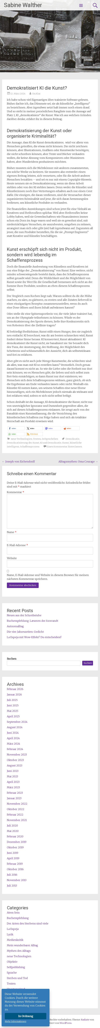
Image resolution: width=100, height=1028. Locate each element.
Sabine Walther (23, 5)
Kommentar (15, 492)
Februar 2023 (15, 792)
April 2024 (13, 738)
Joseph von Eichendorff (18, 461)
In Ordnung (25, 1016)
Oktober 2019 (15, 847)
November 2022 (17, 803)
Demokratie (72, 438)
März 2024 (13, 743)
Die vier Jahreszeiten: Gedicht (25, 631)
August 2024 (15, 727)
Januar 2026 (14, 694)
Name (11, 532)
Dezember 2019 (16, 841)
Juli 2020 (12, 825)
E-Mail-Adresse (17, 545)
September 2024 (17, 721)
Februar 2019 (15, 863)
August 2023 (14, 765)
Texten (37, 438)
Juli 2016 (12, 874)
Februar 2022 (15, 814)
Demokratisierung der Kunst (23, 442)
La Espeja (13, 929)
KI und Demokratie (50, 442)
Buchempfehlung (18, 918)
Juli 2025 (12, 700)
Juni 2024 (13, 732)
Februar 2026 (15, 689)
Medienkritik (15, 939)
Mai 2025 (12, 710)
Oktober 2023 (15, 760)
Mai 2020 (13, 831)
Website (12, 558)
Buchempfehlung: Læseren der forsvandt (32, 620)
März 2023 (13, 787)
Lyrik (10, 934)
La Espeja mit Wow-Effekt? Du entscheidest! (34, 637)
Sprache (12, 972)
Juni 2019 (12, 852)
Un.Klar (36, 93)
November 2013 (16, 880)
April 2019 (13, 858)
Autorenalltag (15, 626)
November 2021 (17, 820)
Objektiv (12, 961)
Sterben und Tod (17, 978)
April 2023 (13, 781)
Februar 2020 (15, 836)
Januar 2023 (14, 798)
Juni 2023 (12, 771)
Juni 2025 (13, 705)
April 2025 (13, 716)
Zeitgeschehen (50, 438)
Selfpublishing (16, 967)
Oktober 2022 (15, 809)
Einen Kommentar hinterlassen (64, 446)
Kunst (65, 442)
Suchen (11, 658)
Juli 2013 (12, 885)
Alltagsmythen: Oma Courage (78, 461)
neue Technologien (21, 438)
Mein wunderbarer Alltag (22, 945)
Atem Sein (13, 912)
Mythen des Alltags (19, 950)
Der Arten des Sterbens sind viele (27, 923)
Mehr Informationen (15, 1021)
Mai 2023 (12, 776)
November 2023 (17, 754)
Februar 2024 (15, 749)
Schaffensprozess (29, 446)
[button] (16, 428)
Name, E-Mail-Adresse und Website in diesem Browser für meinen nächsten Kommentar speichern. (48, 576)
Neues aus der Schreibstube (24, 615)
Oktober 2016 (15, 869)
